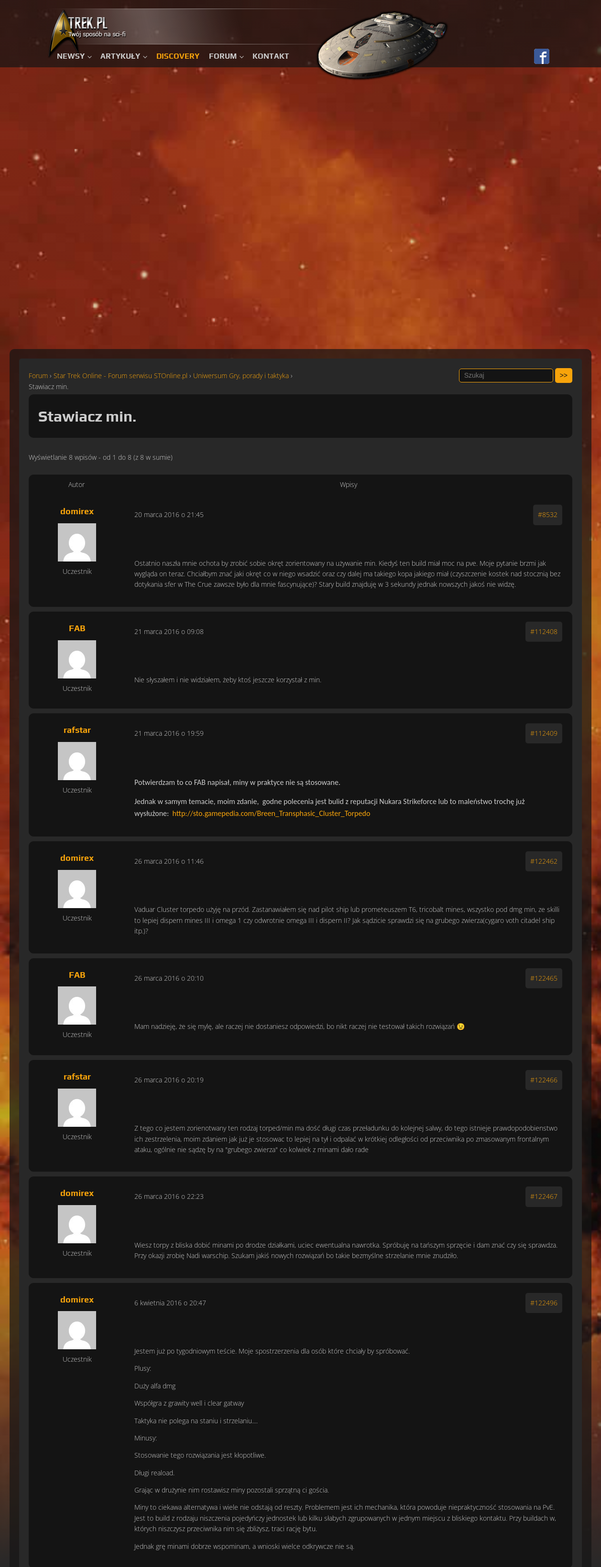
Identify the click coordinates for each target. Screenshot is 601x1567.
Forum (223, 56)
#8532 (547, 514)
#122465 (543, 978)
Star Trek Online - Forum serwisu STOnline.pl (120, 375)
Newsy (71, 56)
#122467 (543, 1196)
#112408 (543, 631)
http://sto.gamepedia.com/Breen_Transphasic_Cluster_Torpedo (272, 813)
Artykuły (120, 56)
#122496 (543, 1302)
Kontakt (270, 56)
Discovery (177, 56)
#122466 (543, 1079)
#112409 (543, 733)
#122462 (543, 861)
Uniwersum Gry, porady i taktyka (241, 375)
